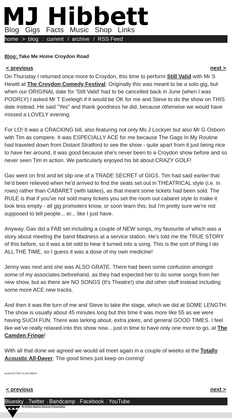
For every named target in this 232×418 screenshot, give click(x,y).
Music (79, 30)
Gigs (32, 30)
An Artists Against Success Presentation (43, 406)
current (55, 39)
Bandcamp (62, 401)
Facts (55, 30)
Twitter (36, 401)
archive (80, 39)
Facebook (92, 401)
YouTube (119, 401)
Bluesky (14, 401)
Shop (103, 30)
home (11, 39)
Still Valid (179, 76)
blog (33, 39)
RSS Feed (110, 39)
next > (218, 68)
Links (126, 30)
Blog (12, 30)
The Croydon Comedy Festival (66, 84)
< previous (19, 68)
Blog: (12, 56)
